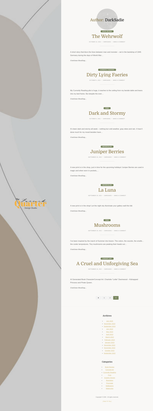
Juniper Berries (107, 151)
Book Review (107, 31)
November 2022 (109, 348)
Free (107, 108)
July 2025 (109, 321)
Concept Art (107, 258)
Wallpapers (110, 386)
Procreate (109, 383)
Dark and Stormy (107, 113)
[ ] (107, 401)
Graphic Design (109, 378)
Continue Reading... (78, 60)
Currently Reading (107, 69)
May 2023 (109, 332)
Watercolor (107, 146)
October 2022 (109, 350)
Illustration (109, 380)
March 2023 (110, 337)
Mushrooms (107, 225)
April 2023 (109, 334)
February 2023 (110, 340)
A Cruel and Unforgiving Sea (107, 263)
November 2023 (109, 324)
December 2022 (109, 345)
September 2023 (109, 326)
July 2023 (109, 329)
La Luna (107, 190)
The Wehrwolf (107, 36)
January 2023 (109, 342)
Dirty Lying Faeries (107, 74)
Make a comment (119, 42)
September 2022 (109, 353)
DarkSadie (107, 41)
